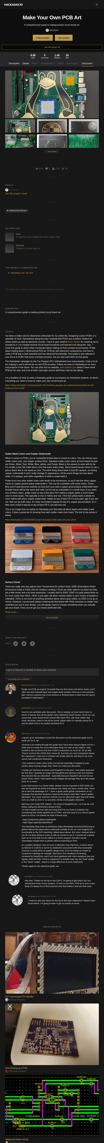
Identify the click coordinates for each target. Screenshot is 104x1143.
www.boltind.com (68, 367)
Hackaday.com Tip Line (22, 273)
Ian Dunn (52, 30)
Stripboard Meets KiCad (16, 1139)
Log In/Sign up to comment (18, 679)
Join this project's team (16, 193)
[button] (96, 4)
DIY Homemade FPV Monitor (19, 996)
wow (18, 234)
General (20, 245)
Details (25, 63)
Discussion (88, 63)
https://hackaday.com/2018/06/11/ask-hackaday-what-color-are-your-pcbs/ (40, 520)
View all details (52, 618)
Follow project (43, 38)
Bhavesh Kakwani (15, 1071)
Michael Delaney (15, 1000)
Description (14, 63)
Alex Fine (25, 734)
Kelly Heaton (74, 342)
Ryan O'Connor (27, 685)
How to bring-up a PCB (16, 1068)
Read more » (11, 612)
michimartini (26, 708)
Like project (63, 38)
